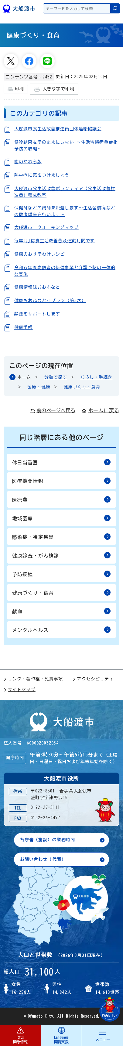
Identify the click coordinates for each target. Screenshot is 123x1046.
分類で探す (55, 377)
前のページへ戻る (52, 410)
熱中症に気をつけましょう (41, 175)
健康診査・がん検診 (61, 555)
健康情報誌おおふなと (37, 287)
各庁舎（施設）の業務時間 (47, 840)
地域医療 (61, 518)
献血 (61, 611)
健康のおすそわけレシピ (39, 254)
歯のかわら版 (28, 162)
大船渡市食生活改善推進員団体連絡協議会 (57, 129)
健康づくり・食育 (81, 387)
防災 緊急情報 (20, 1035)
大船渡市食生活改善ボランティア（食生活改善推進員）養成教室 (64, 191)
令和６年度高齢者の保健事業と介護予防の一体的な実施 (64, 270)
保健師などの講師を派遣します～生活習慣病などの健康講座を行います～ (64, 211)
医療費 (61, 499)
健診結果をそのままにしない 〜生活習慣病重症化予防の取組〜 (66, 145)
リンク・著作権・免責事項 (33, 679)
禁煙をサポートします (37, 314)
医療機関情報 (61, 481)
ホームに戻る (100, 410)
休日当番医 (61, 462)
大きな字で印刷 (54, 89)
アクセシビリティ (93, 679)
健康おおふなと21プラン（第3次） (50, 300)
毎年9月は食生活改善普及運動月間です (54, 241)
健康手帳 (23, 327)
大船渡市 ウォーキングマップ (46, 227)
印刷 (16, 89)
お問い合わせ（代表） (43, 859)
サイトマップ (20, 689)
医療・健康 (38, 387)
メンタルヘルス (61, 629)
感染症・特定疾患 (61, 536)
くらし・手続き (96, 377)
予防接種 (61, 574)
